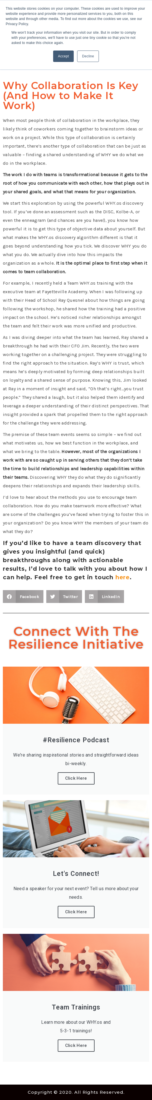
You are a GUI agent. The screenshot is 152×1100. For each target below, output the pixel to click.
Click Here (76, 778)
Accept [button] (63, 56)
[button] (23, 596)
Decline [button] (88, 56)
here (122, 577)
